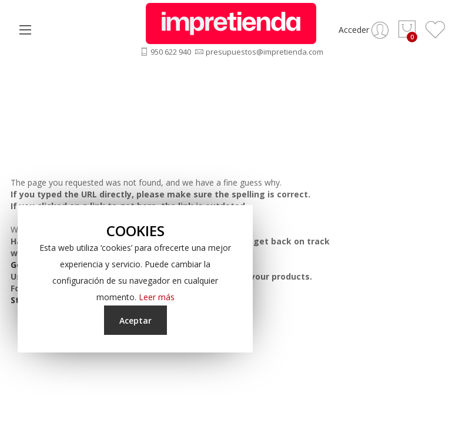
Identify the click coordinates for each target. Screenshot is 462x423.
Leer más (157, 297)
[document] (135, 279)
